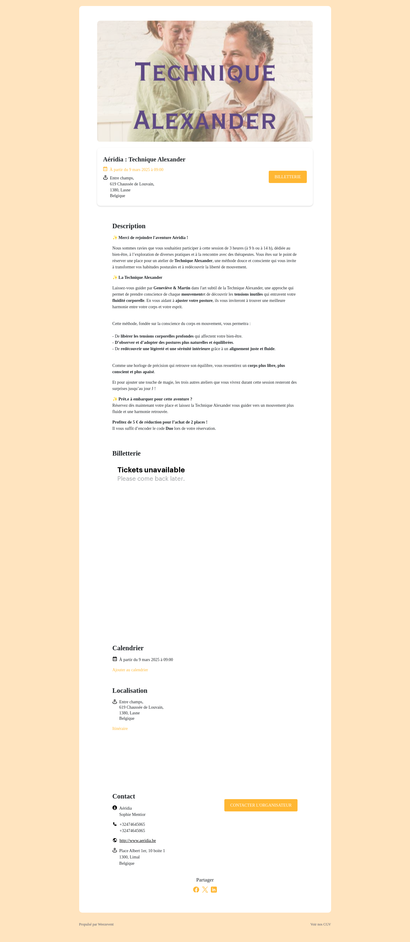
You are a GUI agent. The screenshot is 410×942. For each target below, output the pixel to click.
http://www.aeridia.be (138, 840)
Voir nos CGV (320, 924)
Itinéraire (120, 728)
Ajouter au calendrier (130, 670)
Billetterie (288, 177)
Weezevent (106, 924)
